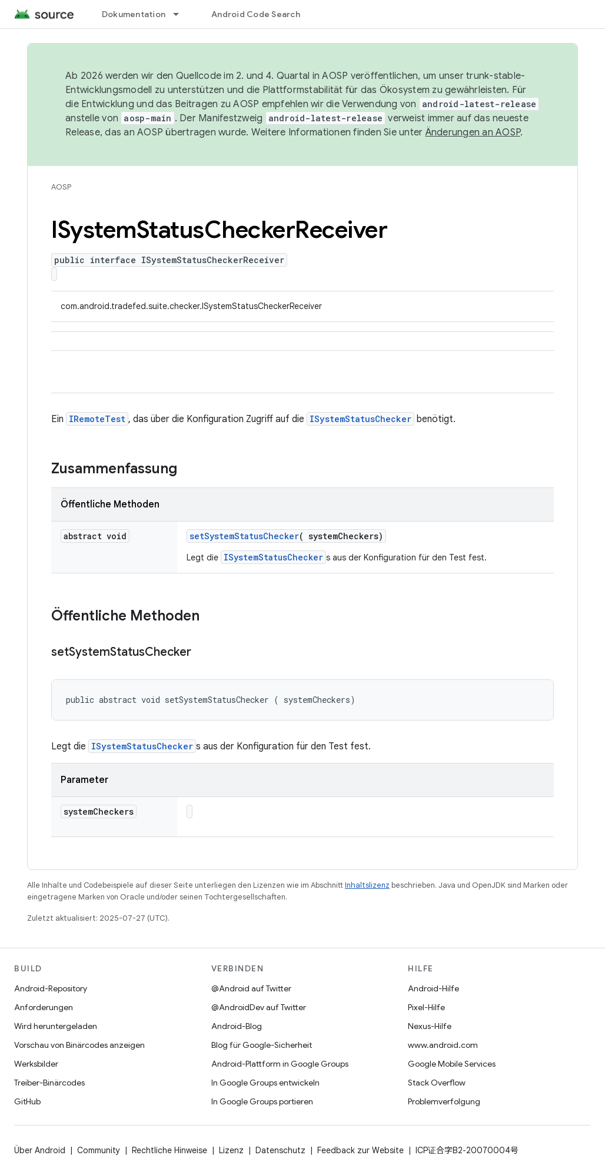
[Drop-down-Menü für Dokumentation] (181, 14)
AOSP (61, 187)
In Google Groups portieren (262, 1101)
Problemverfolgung (444, 1101)
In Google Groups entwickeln (265, 1082)
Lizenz (231, 1150)
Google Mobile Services (452, 1063)
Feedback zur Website (360, 1150)
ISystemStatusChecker (360, 418)
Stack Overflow (437, 1082)
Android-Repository (50, 988)
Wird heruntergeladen (55, 1026)
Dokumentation (133, 14)
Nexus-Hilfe (429, 1026)
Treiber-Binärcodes (49, 1082)
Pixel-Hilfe (426, 1007)
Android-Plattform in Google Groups (279, 1063)
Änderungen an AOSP (473, 132)
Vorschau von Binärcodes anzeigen (79, 1045)
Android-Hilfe (433, 988)
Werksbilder (36, 1063)
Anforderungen (43, 1007)
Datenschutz (280, 1150)
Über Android (39, 1150)
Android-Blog (236, 1026)
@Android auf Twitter (251, 988)
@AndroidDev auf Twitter (258, 1007)
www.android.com (443, 1045)
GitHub (27, 1101)
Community (98, 1150)
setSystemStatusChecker (244, 536)
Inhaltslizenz (367, 885)
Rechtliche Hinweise (169, 1150)
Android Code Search (255, 14)
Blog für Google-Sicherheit (261, 1045)
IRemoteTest (97, 418)
